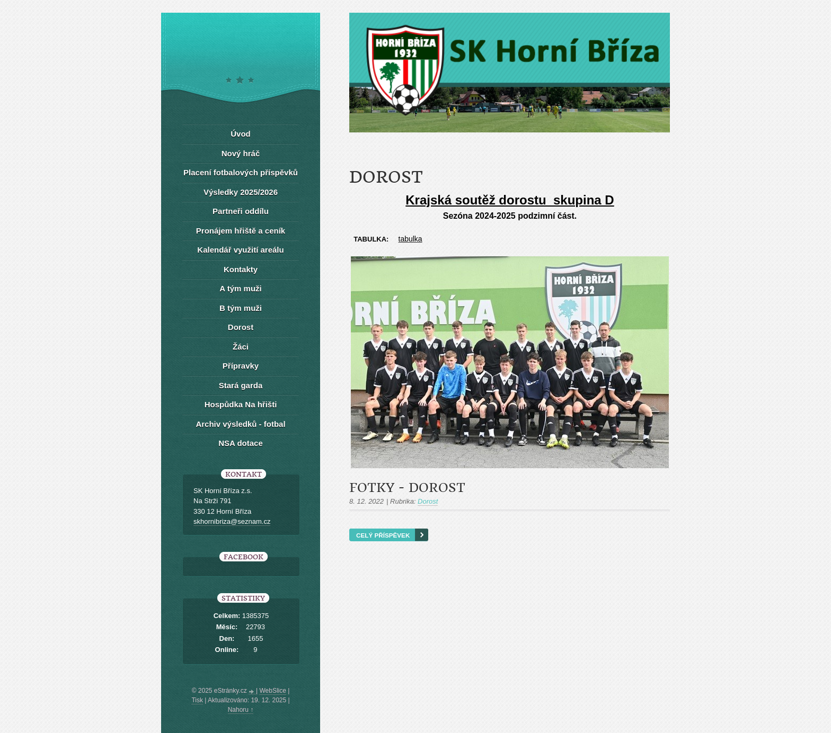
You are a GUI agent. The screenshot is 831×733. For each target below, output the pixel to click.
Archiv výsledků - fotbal (240, 423)
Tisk (197, 700)
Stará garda (241, 385)
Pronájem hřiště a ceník (240, 230)
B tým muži (240, 307)
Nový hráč (241, 153)
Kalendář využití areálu (240, 249)
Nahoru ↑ (241, 709)
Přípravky (241, 365)
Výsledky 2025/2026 (241, 191)
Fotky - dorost (407, 487)
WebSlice (272, 690)
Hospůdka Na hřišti (241, 404)
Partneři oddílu (241, 211)
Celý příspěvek (383, 535)
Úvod (241, 133)
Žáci (241, 346)
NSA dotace (240, 443)
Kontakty (241, 269)
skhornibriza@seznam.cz (231, 521)
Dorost (428, 501)
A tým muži (240, 288)
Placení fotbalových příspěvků (240, 172)
